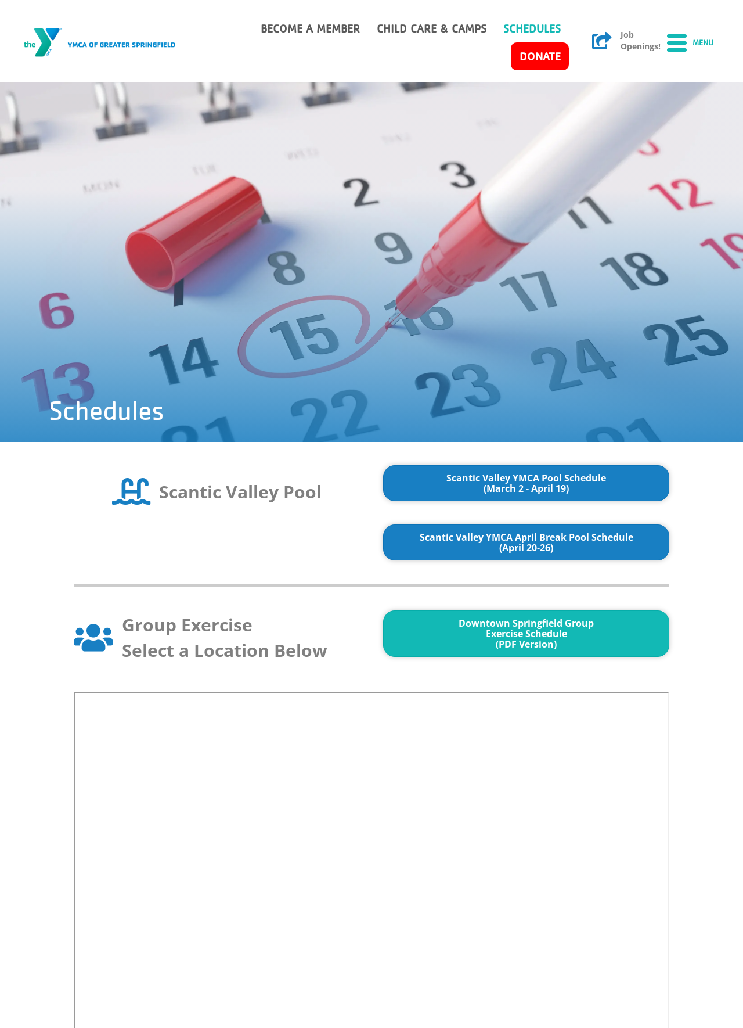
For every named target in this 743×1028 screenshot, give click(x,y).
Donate (540, 56)
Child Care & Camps (431, 28)
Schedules (532, 28)
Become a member (310, 28)
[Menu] (690, 42)
